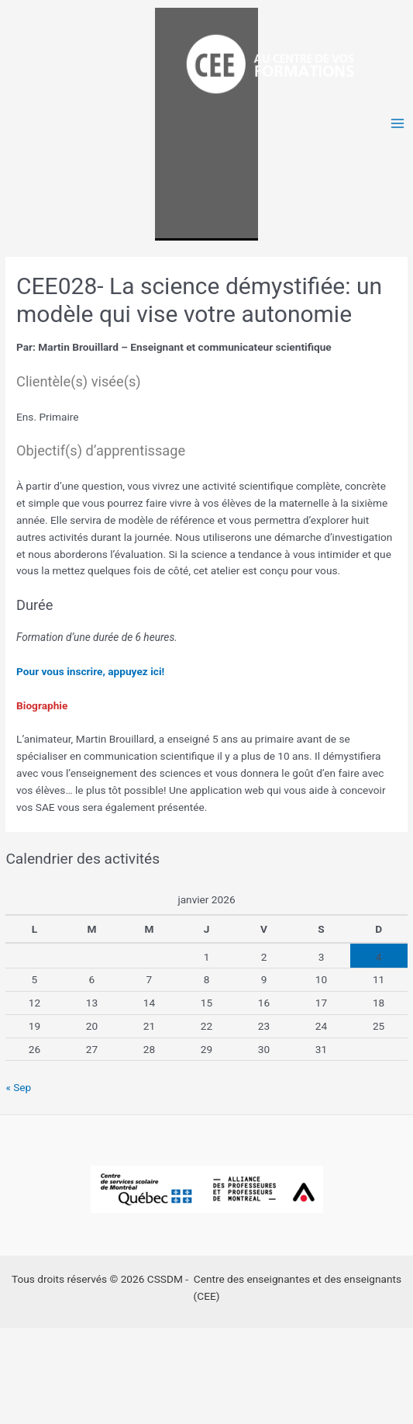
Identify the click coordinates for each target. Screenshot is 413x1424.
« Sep (18, 1087)
